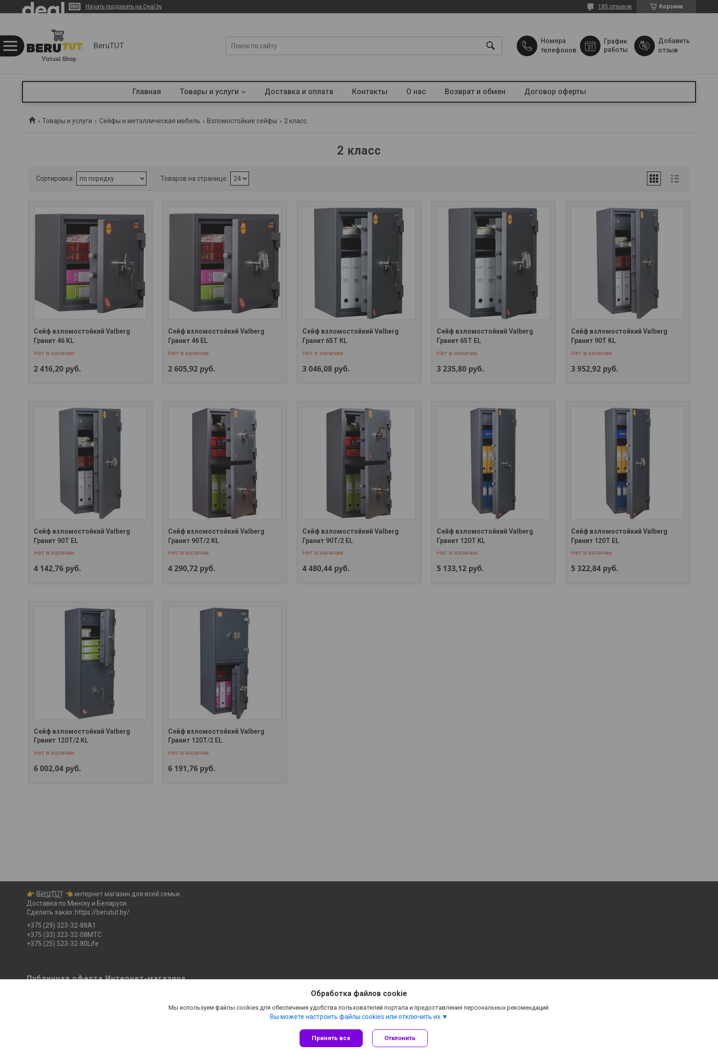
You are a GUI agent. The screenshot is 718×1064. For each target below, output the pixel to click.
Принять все (331, 1038)
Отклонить (400, 1038)
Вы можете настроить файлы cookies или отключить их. (356, 1016)
